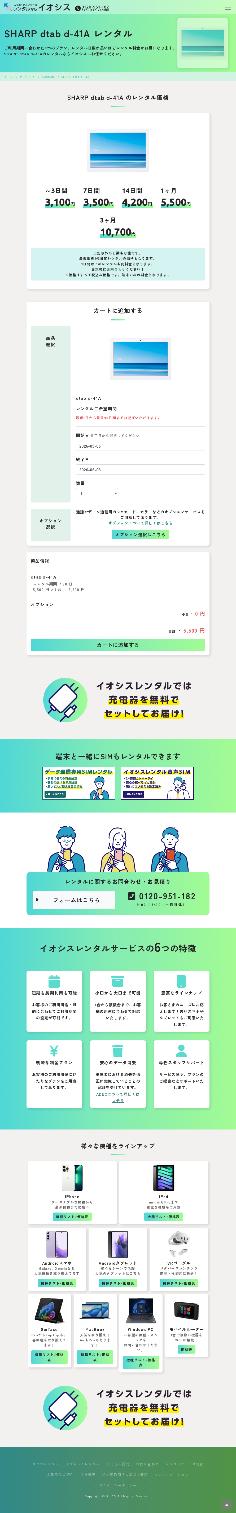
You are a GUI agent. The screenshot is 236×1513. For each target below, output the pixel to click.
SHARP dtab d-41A (75, 77)
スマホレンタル (45, 1463)
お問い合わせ (147, 1463)
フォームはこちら (68, 900)
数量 (80, 483)
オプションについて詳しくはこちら (140, 523)
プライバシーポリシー (118, 1485)
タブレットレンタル (83, 1463)
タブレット (27, 77)
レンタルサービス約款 (185, 1463)
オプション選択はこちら (140, 534)
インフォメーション (172, 1474)
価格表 (186, 1349)
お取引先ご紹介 (60, 1474)
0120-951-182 (162, 899)
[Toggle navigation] (226, 7)
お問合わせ (116, 269)
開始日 (108, 435)
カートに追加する (118, 645)
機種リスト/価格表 (72, 1216)
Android (48, 77)
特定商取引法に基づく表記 (125, 1474)
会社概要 (88, 1474)
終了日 (83, 459)
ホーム (8, 77)
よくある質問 (118, 1463)
